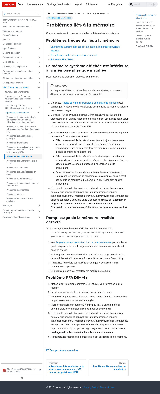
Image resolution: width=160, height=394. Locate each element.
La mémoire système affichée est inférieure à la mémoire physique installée (145, 26)
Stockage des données (59, 4)
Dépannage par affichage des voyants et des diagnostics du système (18, 99)
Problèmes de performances (19, 179)
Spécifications (9, 48)
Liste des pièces (10, 62)
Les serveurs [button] (34, 4)
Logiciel (78, 4)
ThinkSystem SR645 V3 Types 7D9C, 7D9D (20, 21)
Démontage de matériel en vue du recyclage (18, 211)
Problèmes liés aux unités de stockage (19, 137)
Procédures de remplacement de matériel (18, 72)
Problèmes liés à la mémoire (19, 156)
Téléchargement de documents (17, 26)
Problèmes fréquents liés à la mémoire (146, 16)
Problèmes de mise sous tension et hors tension (22, 184)
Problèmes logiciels (15, 194)
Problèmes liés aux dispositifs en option (21, 173)
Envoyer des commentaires (62, 350)
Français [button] (114, 4)
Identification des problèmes (15, 87)
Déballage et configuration (15, 66)
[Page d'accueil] (49, 13)
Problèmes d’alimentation (17, 190)
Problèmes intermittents (17, 143)
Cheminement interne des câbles (18, 78)
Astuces (6, 39)
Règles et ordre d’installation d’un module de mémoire (90, 103)
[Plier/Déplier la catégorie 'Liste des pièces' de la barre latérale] (39, 62)
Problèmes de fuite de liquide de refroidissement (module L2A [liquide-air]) (23, 129)
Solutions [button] (90, 4)
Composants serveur (12, 57)
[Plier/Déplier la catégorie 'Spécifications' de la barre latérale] (39, 48)
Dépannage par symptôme (17, 112)
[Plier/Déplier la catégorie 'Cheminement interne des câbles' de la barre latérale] (39, 78)
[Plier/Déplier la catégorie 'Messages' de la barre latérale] (39, 205)
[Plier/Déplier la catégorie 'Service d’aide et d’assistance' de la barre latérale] (39, 217)
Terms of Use (107, 387)
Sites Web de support (13, 31)
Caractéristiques (10, 35)
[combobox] (7, 13)
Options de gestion (11, 53)
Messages (7, 205)
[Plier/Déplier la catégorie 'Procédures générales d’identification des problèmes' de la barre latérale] (39, 107)
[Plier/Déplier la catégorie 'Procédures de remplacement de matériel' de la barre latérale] (39, 72)
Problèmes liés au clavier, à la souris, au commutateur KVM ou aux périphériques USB (23, 149)
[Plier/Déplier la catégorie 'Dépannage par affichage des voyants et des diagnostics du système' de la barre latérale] (39, 99)
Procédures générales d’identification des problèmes (18, 106)
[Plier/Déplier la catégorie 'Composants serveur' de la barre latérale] (39, 57)
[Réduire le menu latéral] (22, 378)
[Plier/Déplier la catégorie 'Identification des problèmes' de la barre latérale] (39, 87)
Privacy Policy (90, 387)
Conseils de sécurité (12, 44)
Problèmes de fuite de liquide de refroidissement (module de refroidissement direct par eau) (21, 119)
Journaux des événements (17, 92)
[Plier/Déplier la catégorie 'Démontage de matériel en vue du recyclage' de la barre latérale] (39, 211)
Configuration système (13, 83)
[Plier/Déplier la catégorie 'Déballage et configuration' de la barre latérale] (39, 66)
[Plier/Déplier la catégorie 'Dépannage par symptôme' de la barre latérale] (39, 112)
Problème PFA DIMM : (62, 59)
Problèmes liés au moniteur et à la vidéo (21, 162)
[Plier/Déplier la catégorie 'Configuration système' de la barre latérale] (39, 83)
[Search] (143, 4)
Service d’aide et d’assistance (16, 217)
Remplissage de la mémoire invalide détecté (74, 55)
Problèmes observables (17, 167)
